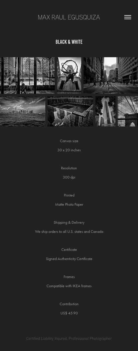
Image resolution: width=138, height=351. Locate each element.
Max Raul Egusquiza (69, 17)
